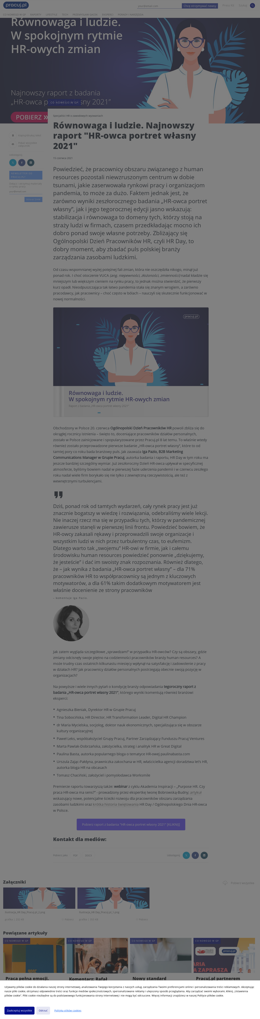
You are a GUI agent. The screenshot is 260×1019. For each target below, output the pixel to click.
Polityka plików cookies (67, 1010)
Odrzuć (43, 1010)
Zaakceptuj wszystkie (19, 1010)
